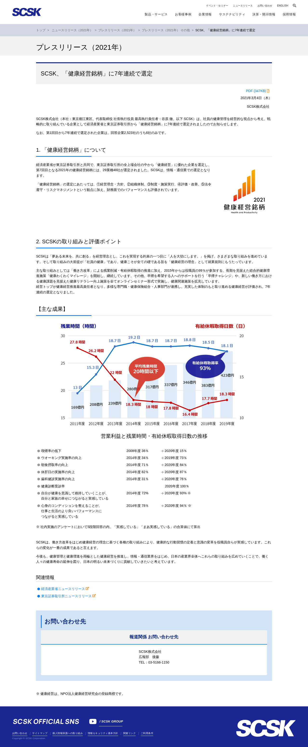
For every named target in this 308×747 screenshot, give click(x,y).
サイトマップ (39, 733)
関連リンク (129, 733)
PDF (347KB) (256, 91)
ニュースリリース (243, 5)
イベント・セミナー (217, 5)
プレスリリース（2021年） (117, 30)
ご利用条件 (147, 733)
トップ (40, 30)
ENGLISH (282, 5)
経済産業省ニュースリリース (63, 589)
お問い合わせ (264, 5)
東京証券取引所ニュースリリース (66, 596)
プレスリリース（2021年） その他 (166, 30)
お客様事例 (183, 14)
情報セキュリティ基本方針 (103, 733)
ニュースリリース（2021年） (72, 30)
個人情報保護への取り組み (67, 733)
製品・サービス (156, 14)
